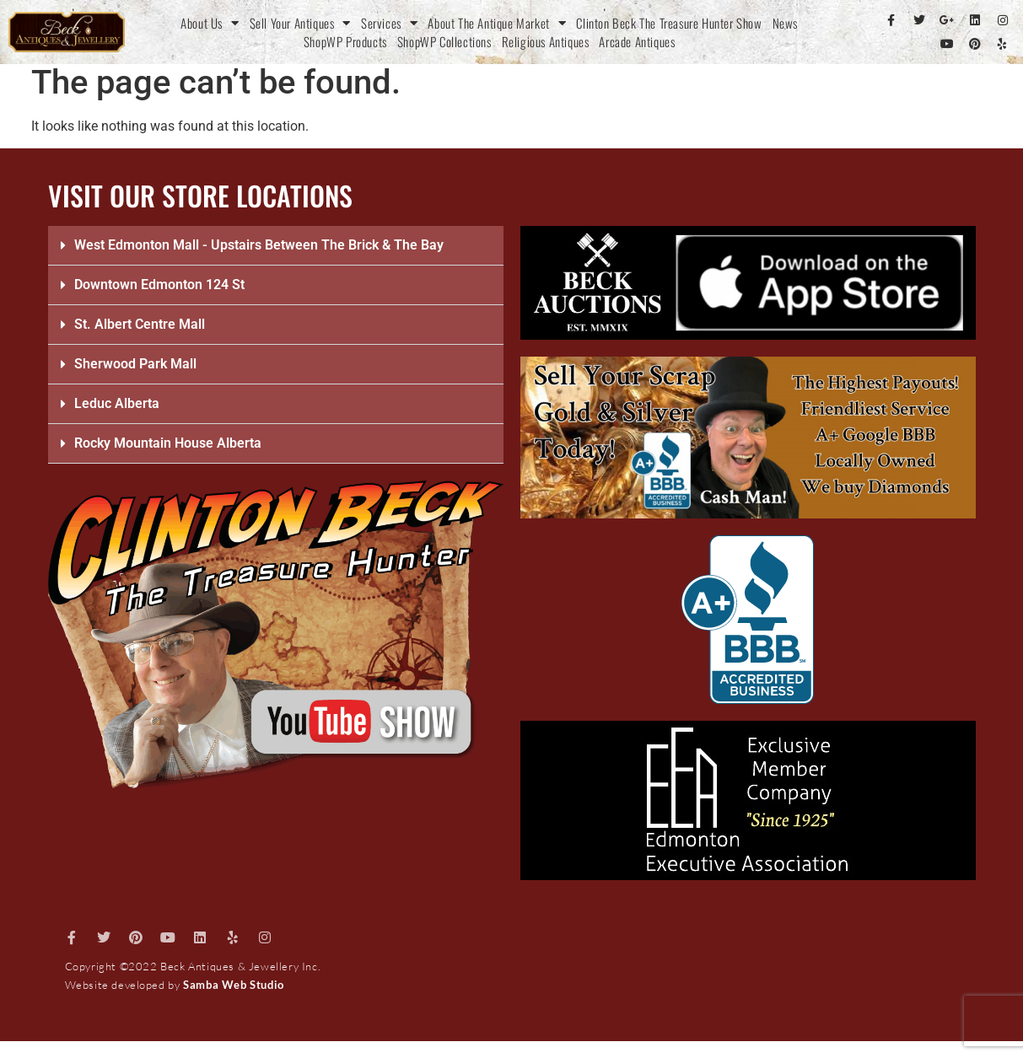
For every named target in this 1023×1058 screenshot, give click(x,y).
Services (389, 22)
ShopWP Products (345, 41)
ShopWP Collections (444, 41)
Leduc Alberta (116, 403)
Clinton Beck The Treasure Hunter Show (669, 22)
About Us (209, 22)
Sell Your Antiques (300, 22)
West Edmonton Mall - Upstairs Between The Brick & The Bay (259, 245)
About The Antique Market (497, 22)
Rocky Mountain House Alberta (167, 443)
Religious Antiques (546, 41)
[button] (275, 246)
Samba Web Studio (233, 984)
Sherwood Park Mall (135, 364)
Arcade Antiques (637, 41)
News (785, 22)
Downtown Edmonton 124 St (159, 285)
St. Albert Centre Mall (139, 324)
